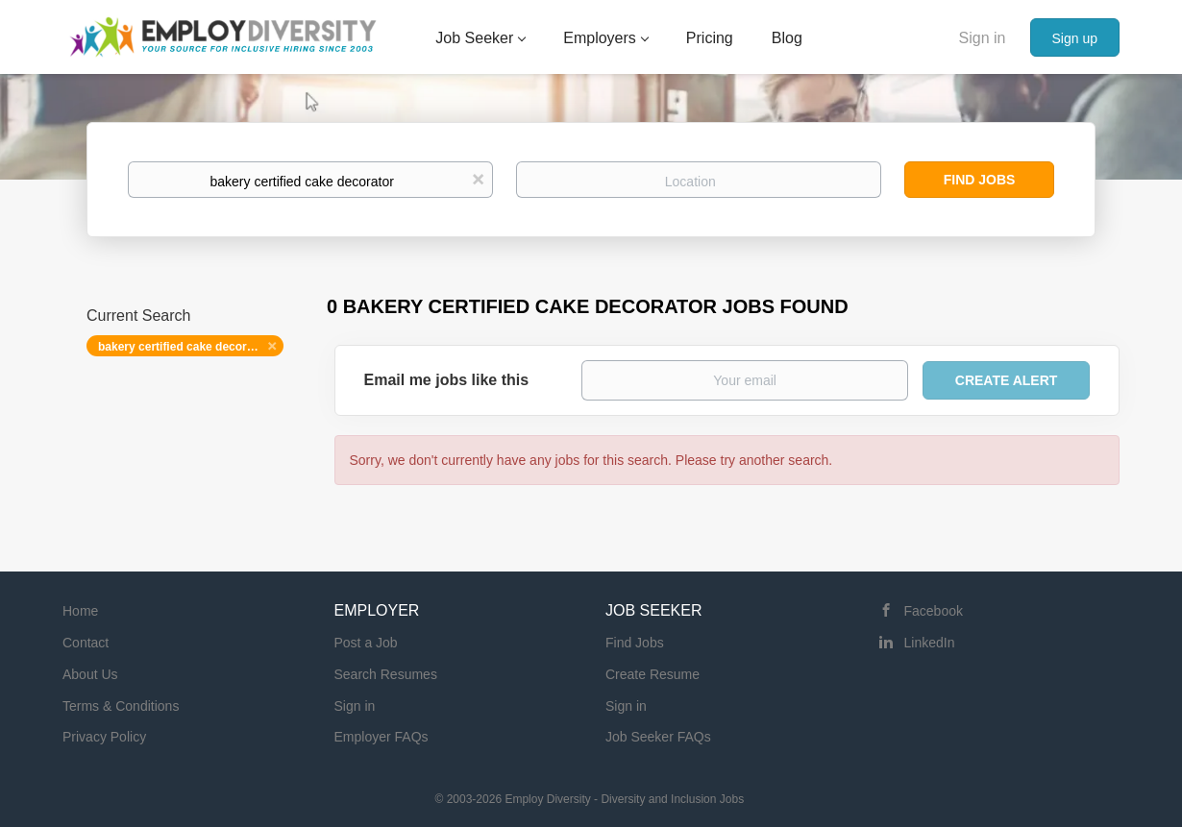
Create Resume (652, 674)
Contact (85, 642)
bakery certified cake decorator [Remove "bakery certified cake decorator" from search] (183, 346)
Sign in (982, 38)
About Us (90, 674)
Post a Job (366, 642)
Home (80, 611)
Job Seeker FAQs (658, 736)
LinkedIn (929, 642)
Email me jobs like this (446, 380)
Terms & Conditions (120, 706)
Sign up (1074, 38)
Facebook (933, 611)
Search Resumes (385, 674)
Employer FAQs (381, 736)
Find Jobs (980, 179)
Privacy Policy (104, 736)
